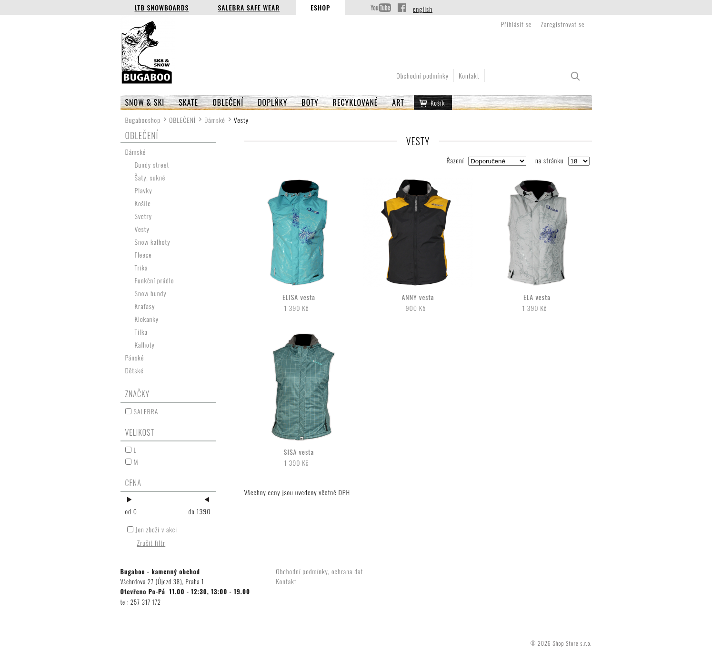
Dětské (134, 370)
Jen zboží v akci (157, 529)
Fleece (143, 255)
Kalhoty (145, 345)
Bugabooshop (143, 120)
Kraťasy (145, 306)
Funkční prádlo (154, 280)
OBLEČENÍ (227, 102)
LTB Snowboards (162, 7)
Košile (143, 203)
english (422, 9)
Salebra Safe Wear (249, 7)
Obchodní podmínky (422, 75)
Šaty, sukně (150, 177)
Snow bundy (151, 293)
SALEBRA (146, 411)
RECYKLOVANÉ (355, 102)
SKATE (188, 102)
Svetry (143, 216)
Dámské (214, 120)
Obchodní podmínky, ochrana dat (319, 571)
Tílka (141, 332)
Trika (141, 267)
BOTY (309, 102)
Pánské (134, 357)
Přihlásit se (516, 24)
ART (398, 102)
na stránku (549, 160)
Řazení (455, 160)
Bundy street (152, 165)
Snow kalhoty (152, 242)
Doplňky (272, 102)
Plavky (143, 190)
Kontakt (469, 75)
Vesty (142, 229)
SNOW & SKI (145, 102)
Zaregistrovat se (562, 24)
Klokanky (147, 319)
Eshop (320, 7)
